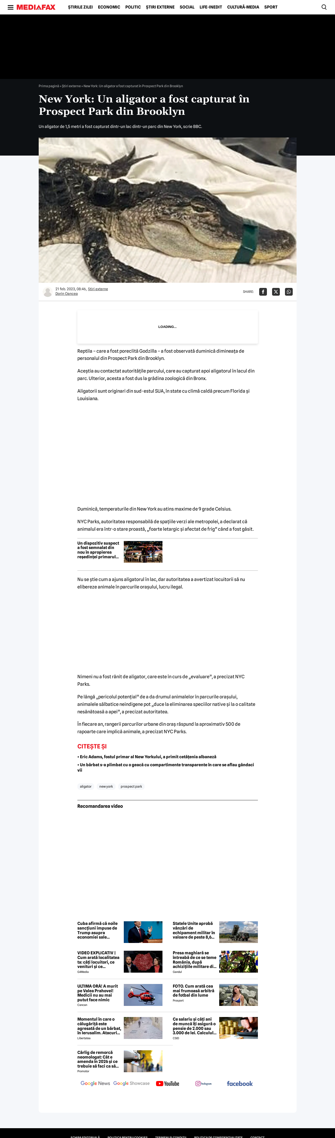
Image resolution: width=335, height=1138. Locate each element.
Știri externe (160, 7)
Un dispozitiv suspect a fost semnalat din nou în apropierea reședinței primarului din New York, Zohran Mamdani (98, 550)
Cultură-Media (243, 7)
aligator (86, 786)
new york (106, 786)
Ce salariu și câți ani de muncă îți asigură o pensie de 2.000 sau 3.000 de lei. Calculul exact (194, 1026)
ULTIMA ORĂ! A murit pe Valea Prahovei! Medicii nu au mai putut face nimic (97, 993)
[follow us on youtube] (168, 1084)
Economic (109, 7)
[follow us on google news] (95, 1084)
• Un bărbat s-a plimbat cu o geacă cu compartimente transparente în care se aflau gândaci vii (165, 767)
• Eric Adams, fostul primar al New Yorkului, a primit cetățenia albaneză (146, 756)
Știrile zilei (80, 7)
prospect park (131, 786)
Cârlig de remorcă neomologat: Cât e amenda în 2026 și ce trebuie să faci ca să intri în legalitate (97, 1059)
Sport (270, 7)
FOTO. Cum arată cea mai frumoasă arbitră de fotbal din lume (193, 991)
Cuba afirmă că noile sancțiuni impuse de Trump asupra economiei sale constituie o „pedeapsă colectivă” (98, 930)
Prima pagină (49, 86)
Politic (133, 7)
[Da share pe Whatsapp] (289, 292)
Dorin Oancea (66, 294)
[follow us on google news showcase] (131, 1084)
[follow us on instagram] (204, 1084)
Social (187, 7)
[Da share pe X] (276, 292)
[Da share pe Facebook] (263, 292)
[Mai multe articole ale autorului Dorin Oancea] (48, 292)
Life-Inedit (211, 7)
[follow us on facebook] (240, 1084)
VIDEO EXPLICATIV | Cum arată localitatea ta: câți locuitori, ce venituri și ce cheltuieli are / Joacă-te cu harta (98, 960)
